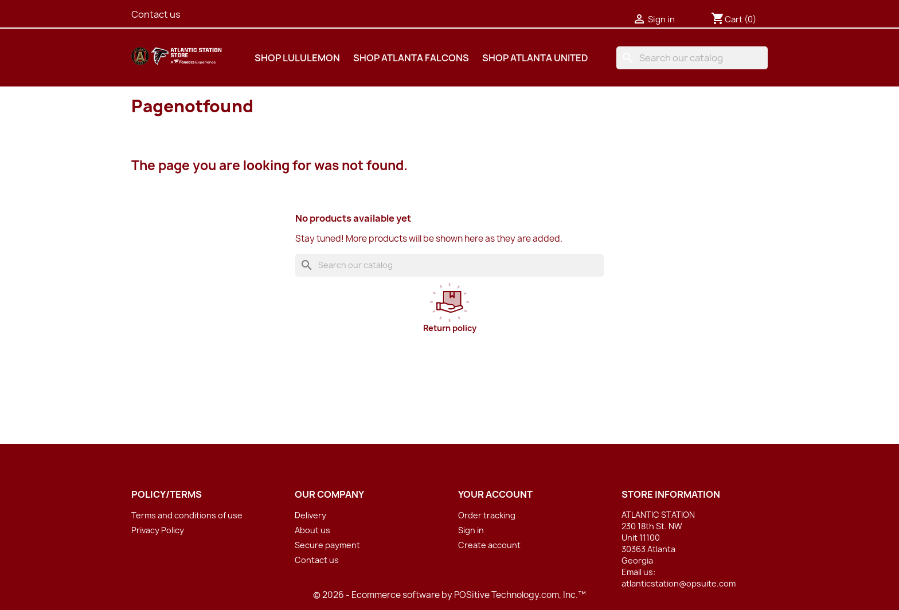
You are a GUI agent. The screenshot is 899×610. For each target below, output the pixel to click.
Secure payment (327, 545)
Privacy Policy (157, 530)
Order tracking (486, 515)
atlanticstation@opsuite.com (679, 583)
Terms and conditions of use (187, 515)
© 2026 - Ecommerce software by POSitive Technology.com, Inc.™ (449, 595)
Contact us (156, 14)
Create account (489, 545)
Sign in (471, 530)
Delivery (310, 515)
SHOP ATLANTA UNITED (535, 58)
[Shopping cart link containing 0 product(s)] (733, 19)
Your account (495, 494)
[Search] (692, 57)
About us (312, 530)
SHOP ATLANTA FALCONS (411, 58)
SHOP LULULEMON (297, 58)
